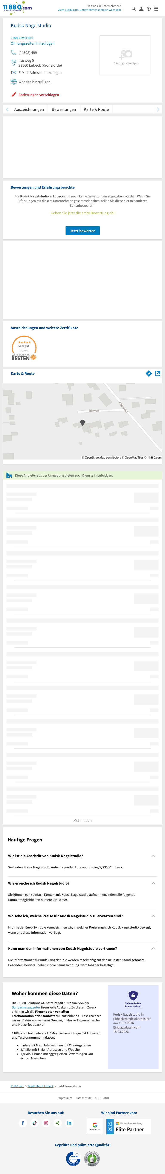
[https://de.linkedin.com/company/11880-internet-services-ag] (69, 1123)
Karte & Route (96, 109)
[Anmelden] (143, 8)
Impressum (65, 1098)
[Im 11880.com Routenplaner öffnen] (149, 373)
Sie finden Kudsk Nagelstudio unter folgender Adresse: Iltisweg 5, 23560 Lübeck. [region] (65, 867)
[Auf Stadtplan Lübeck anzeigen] (157, 373)
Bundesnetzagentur (26, 1007)
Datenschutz (83, 1098)
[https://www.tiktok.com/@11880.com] (34, 1123)
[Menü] (158, 8)
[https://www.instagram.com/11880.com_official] (46, 1123)
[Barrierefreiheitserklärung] (150, 8)
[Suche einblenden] (135, 8)
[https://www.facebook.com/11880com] (23, 1123)
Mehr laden (82, 820)
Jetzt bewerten (82, 230)
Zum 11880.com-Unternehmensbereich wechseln (89, 10)
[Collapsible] (153, 855)
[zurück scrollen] (7, 109)
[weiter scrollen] (158, 109)
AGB (97, 1098)
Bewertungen (64, 109)
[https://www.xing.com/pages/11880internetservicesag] (57, 1123)
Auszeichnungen (29, 109)
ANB (106, 1098)
